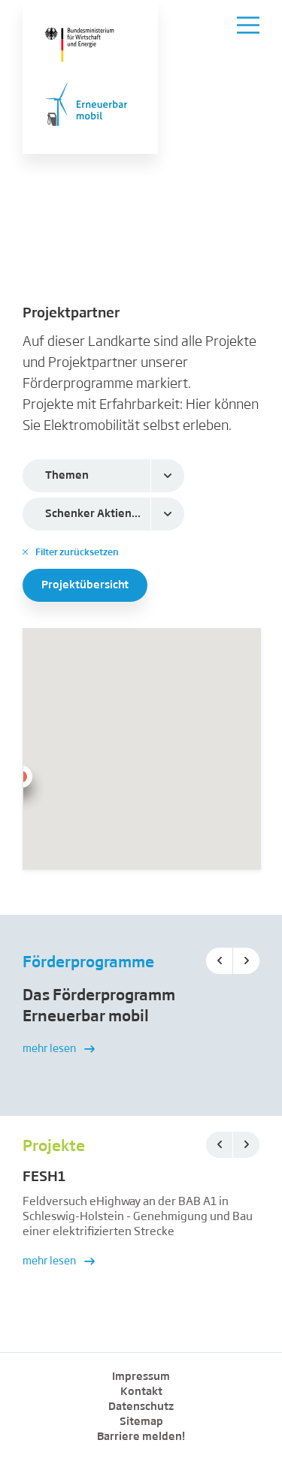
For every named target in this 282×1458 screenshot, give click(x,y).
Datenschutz (141, 1407)
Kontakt (141, 1392)
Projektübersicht (85, 585)
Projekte (54, 1146)
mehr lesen (59, 1049)
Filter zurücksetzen (71, 552)
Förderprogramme (88, 962)
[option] (141, 1031)
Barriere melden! (141, 1437)
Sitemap (141, 1422)
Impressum (141, 1377)
